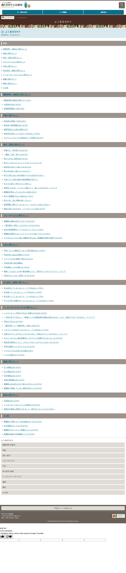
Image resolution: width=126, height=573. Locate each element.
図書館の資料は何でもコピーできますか (19, 221)
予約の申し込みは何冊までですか (17, 255)
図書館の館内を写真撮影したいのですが (19, 434)
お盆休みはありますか (12, 104)
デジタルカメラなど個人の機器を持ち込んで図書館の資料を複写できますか (33, 238)
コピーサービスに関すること (14, 62)
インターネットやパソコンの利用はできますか (22, 405)
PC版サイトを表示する (63, 508)
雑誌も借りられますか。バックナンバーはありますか (24, 209)
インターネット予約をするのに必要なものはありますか (25, 313)
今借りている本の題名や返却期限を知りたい (21, 179)
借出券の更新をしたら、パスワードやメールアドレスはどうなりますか (31, 342)
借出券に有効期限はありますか (16, 125)
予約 (4, 466)
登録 (4, 450)
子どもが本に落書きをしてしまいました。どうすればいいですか (29, 301)
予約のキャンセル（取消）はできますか (19, 276)
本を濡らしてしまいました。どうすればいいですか (23, 296)
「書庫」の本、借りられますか (16, 154)
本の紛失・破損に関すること (14, 71)
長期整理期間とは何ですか (14, 109)
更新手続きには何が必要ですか (16, 129)
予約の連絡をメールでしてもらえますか (19, 346)
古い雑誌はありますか (12, 372)
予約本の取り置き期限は (13, 263)
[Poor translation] (9, 537)
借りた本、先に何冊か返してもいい (17, 200)
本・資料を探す (22, 12)
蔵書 (4, 482)
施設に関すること (10, 83)
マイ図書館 (63, 12)
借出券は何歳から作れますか (15, 121)
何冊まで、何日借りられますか (16, 150)
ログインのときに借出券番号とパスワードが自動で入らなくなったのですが (33, 338)
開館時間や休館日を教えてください (17, 100)
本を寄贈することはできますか (16, 426)
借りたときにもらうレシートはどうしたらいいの (23, 163)
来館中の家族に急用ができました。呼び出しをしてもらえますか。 (29, 409)
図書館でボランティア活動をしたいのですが (21, 430)
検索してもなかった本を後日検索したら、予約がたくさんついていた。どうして (35, 271)
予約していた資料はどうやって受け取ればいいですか (24, 251)
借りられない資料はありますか (16, 159)
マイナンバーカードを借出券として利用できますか (23, 138)
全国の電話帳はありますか (14, 380)
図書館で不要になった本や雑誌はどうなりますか (23, 422)
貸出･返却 (6, 455)
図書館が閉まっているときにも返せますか (20, 192)
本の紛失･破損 (8, 471)
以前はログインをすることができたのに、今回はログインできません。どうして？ (36, 334)
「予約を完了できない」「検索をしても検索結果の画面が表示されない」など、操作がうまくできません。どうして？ (49, 317)
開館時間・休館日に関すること (15, 49)
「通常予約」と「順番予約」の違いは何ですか (22, 326)
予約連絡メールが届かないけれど (17, 267)
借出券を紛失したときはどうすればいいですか (22, 134)
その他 (5, 88)
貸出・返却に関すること (12, 58)
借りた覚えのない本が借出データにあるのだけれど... (24, 175)
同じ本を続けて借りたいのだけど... (17, 171)
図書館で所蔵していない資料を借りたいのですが (23, 388)
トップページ (9, 17)
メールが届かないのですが (14, 355)
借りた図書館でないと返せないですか (18, 196)
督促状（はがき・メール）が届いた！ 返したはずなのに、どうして (30, 188)
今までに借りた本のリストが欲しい (17, 184)
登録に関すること (10, 53)
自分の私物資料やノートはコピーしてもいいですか (23, 230)
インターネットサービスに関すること (17, 75)
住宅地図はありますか (12, 376)
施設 (4, 487)
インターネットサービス (11, 477)
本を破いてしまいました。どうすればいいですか (23, 292)
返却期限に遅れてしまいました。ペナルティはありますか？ (27, 205)
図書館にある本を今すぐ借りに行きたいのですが (23, 384)
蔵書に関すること (10, 79)
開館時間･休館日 (8, 445)
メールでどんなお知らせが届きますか (18, 351)
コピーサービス (8, 461)
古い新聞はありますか (12, 367)
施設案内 (104, 12)
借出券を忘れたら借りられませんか (17, 167)
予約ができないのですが (13, 321)
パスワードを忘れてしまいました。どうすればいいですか (26, 330)
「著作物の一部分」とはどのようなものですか (22, 225)
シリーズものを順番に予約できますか (18, 259)
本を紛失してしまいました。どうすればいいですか (23, 288)
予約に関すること (10, 66)
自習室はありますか (11, 401)
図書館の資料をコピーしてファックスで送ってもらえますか (27, 234)
